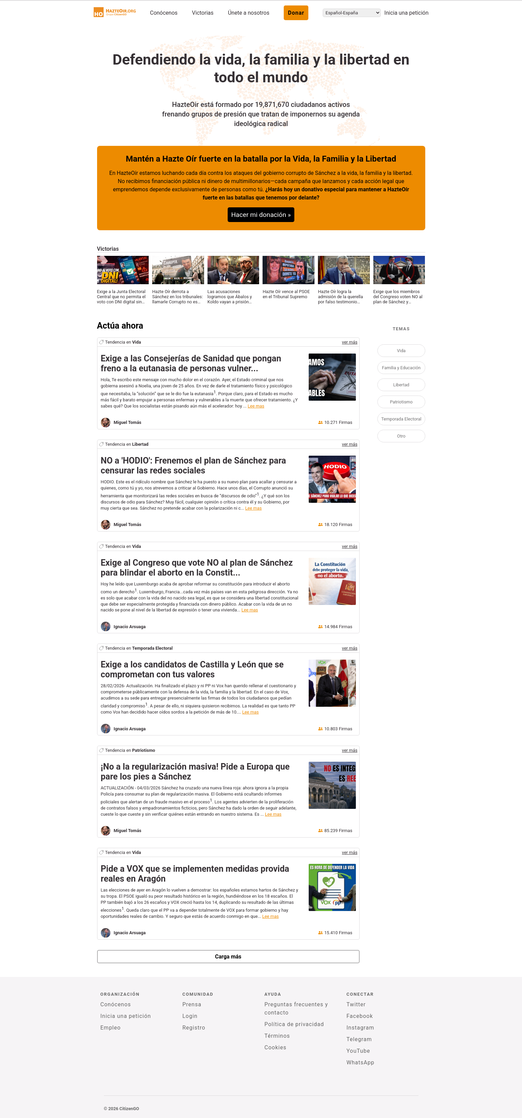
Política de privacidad (294, 1024)
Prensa (192, 1004)
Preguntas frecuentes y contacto (296, 1008)
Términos (277, 1036)
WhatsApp (361, 1062)
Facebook (360, 1016)
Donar (296, 13)
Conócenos (164, 13)
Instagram (360, 1027)
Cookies (275, 1047)
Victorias (203, 13)
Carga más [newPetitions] (228, 956)
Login (190, 1016)
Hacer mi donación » (261, 215)
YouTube (358, 1051)
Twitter (356, 1004)
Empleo (111, 1027)
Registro (194, 1027)
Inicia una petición (406, 13)
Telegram (359, 1039)
